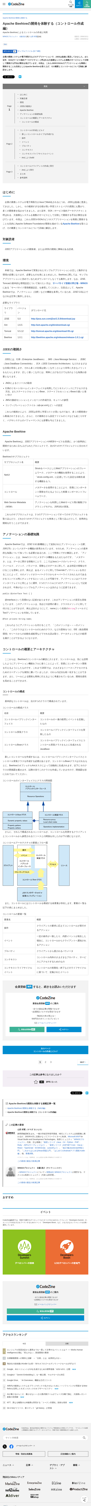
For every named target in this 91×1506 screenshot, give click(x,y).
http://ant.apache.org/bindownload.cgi (50, 325)
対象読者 (23, 98)
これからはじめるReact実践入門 (37, 1151)
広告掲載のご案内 (68, 1454)
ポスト (8, 76)
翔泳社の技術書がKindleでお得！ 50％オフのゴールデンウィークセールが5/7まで (41, 1364)
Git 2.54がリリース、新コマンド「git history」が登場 (29, 1408)
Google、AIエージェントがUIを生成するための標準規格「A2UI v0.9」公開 (38, 1369)
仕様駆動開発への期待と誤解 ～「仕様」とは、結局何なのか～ (34, 1358)
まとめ (23, 174)
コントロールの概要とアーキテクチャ (36, 118)
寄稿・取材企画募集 (23, 1454)
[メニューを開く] (4, 4)
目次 (65, 86)
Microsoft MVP (74, 1136)
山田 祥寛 (33, 36)
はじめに (23, 94)
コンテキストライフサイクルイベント (38, 154)
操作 (24, 138)
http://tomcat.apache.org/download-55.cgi (52, 331)
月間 (66, 1344)
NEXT (83, 1062)
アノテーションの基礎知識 (31, 114)
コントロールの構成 (30, 122)
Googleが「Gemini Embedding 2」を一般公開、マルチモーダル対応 (36, 1375)
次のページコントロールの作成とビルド (45, 1049)
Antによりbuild (28, 158)
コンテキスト (27, 150)
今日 (24, 1344)
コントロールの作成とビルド (32, 130)
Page (9, 144)
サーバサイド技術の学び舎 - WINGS (70, 283)
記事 (29, 1465)
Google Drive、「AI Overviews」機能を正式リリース (29, 1380)
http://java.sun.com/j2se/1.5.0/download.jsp (53, 319)
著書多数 (29, 1153)
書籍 (76, 1465)
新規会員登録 (26, 1029)
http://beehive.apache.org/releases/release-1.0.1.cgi (57, 337)
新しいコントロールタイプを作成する (38, 134)
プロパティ (26, 146)
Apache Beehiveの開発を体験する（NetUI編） (27, 1108)
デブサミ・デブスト (57, 1467)
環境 (22, 102)
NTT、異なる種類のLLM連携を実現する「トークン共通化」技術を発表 (37, 1402)
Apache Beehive (26, 110)
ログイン (64, 1029)
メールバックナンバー (46, 1023)
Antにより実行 (28, 170)
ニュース (8, 1465)
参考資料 (23, 178)
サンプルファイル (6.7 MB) (29, 51)
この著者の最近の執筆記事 (28, 1161)
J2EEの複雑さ (26, 106)
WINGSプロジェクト (28, 1172)
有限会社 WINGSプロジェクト (59, 1172)
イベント (25, 142)
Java (5, 44)
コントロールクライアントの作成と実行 (37, 166)
